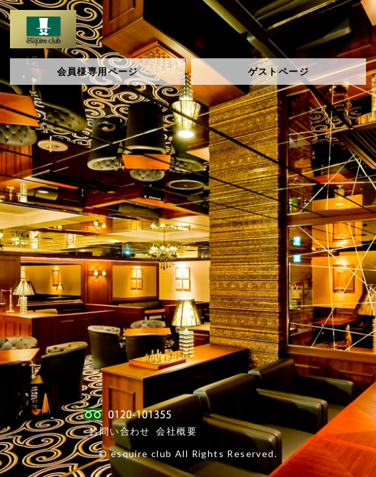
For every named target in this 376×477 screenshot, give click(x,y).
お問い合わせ (119, 431)
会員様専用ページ (98, 71)
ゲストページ (278, 71)
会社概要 (176, 431)
